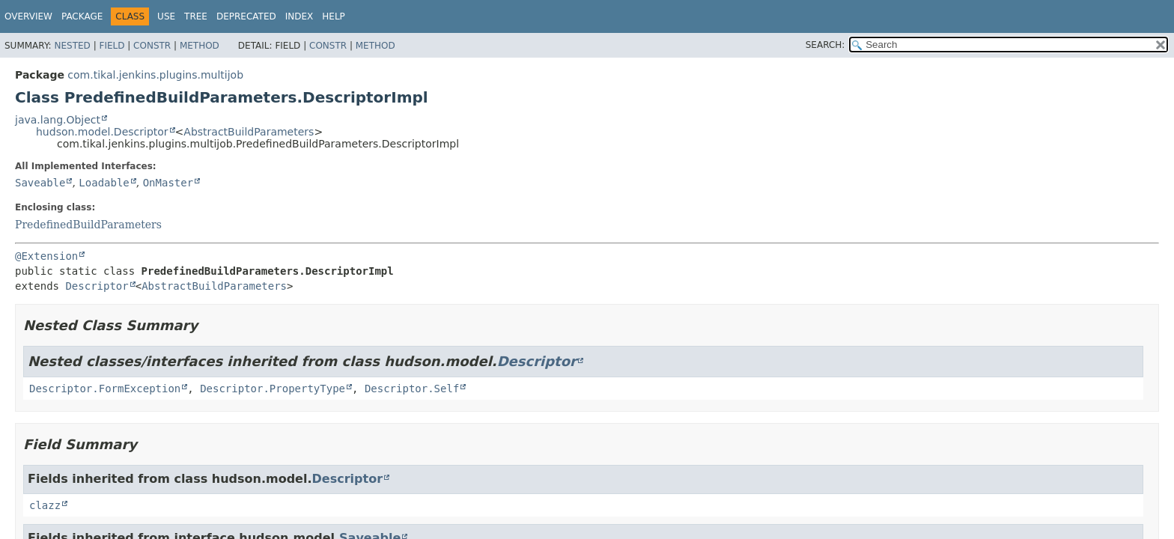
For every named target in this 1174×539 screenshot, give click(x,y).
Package (82, 16)
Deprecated (246, 16)
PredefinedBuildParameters (88, 225)
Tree (195, 16)
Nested (72, 45)
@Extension (46, 256)
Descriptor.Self (412, 389)
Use (166, 16)
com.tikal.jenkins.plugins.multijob (155, 75)
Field (111, 45)
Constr (152, 45)
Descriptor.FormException (104, 389)
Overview (28, 16)
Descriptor (96, 286)
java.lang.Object (57, 120)
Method (199, 45)
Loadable (104, 183)
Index (299, 16)
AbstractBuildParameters (248, 132)
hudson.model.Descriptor (102, 132)
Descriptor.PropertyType (272, 389)
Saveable (40, 183)
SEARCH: (825, 45)
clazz (45, 505)
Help (333, 16)
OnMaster (168, 183)
